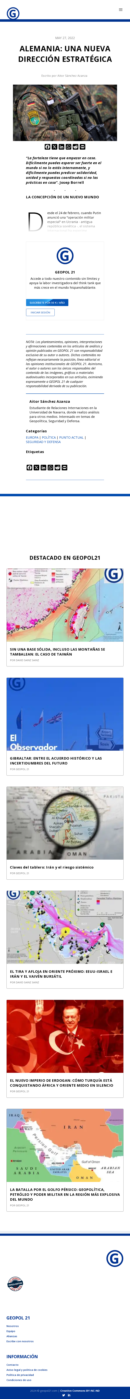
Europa (32, 437)
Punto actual (71, 437)
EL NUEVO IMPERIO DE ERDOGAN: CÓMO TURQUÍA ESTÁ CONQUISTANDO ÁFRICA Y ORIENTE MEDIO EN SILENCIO (61, 1083)
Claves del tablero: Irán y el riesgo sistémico (52, 867)
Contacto (12, 1364)
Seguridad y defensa (43, 442)
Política (49, 437)
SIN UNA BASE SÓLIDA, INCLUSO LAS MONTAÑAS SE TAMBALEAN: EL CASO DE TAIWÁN (57, 652)
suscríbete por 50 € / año (47, 302)
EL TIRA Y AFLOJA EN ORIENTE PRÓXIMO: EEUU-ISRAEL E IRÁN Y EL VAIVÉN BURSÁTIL (61, 974)
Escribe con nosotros (20, 1341)
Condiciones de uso (18, 1380)
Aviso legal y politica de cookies (26, 1369)
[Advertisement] (65, 522)
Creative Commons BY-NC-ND (80, 1390)
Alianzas (11, 1336)
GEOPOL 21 (22, 769)
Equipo (10, 1331)
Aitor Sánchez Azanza (72, 76)
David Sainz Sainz (27, 660)
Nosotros (12, 1326)
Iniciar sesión (40, 312)
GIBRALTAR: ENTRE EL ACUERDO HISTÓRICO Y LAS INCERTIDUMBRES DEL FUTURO (56, 761)
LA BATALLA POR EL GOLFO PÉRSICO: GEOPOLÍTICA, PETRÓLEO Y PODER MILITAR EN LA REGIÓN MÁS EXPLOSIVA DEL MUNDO (65, 1194)
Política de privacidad (20, 1375)
